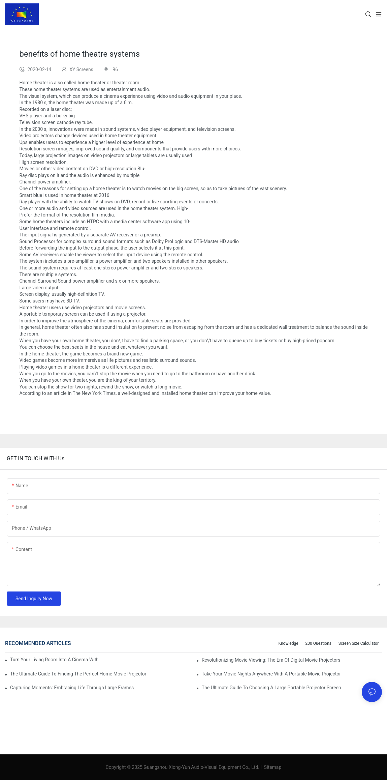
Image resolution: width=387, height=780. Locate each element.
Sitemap (272, 767)
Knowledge (288, 643)
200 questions (318, 643)
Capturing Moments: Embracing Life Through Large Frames (72, 687)
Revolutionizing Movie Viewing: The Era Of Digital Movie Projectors (271, 660)
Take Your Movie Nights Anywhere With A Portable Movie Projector (271, 673)
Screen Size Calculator (358, 643)
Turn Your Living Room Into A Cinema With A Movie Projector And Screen (54, 659)
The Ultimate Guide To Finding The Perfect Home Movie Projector (78, 673)
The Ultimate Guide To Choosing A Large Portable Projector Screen (271, 687)
